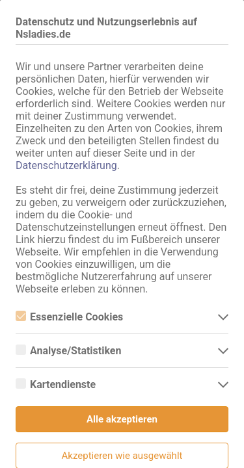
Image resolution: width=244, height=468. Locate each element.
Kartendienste (56, 384)
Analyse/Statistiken (68, 350)
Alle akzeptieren (122, 419)
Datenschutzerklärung (66, 165)
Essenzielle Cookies (69, 317)
